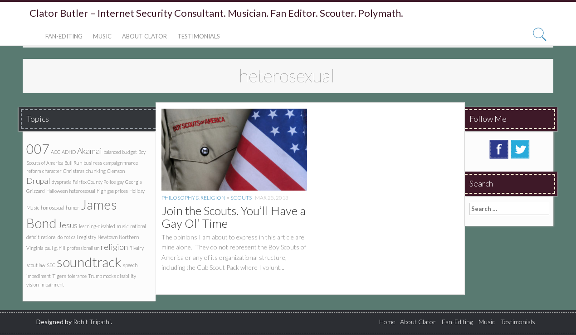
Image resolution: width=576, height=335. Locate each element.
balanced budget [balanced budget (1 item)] (120, 152)
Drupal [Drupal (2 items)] (38, 181)
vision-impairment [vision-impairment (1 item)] (45, 284)
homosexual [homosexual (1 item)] (52, 208)
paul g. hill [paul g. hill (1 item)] (54, 248)
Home (387, 321)
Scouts (241, 197)
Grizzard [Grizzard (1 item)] (35, 191)
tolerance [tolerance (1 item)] (77, 276)
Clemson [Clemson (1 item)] (116, 171)
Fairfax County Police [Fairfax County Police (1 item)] (94, 182)
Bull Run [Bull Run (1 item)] (73, 163)
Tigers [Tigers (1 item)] (59, 276)
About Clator (144, 36)
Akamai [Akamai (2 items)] (89, 151)
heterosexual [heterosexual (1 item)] (82, 191)
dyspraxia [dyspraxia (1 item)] (61, 182)
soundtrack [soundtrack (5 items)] (89, 262)
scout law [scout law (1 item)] (35, 265)
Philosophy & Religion (193, 197)
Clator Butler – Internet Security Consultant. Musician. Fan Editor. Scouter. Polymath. (216, 13)
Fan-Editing (64, 36)
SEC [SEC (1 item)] (51, 265)
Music (102, 36)
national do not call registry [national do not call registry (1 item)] (68, 237)
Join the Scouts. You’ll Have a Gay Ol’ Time (233, 217)
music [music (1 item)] (123, 226)
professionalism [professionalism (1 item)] (83, 248)
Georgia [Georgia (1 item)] (133, 182)
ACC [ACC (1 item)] (55, 152)
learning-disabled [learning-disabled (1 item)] (97, 226)
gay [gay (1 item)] (120, 182)
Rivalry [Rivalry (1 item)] (136, 248)
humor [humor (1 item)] (72, 208)
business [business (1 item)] (92, 163)
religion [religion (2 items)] (114, 247)
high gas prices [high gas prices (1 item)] (112, 191)
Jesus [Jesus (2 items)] (68, 225)
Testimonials (198, 36)
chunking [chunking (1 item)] (96, 171)
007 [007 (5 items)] (37, 149)
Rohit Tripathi (92, 321)
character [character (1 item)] (52, 171)
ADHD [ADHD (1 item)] (69, 152)
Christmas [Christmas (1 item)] (73, 171)
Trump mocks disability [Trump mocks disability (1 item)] (112, 276)
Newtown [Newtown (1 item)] (107, 237)
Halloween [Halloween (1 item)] (57, 191)
